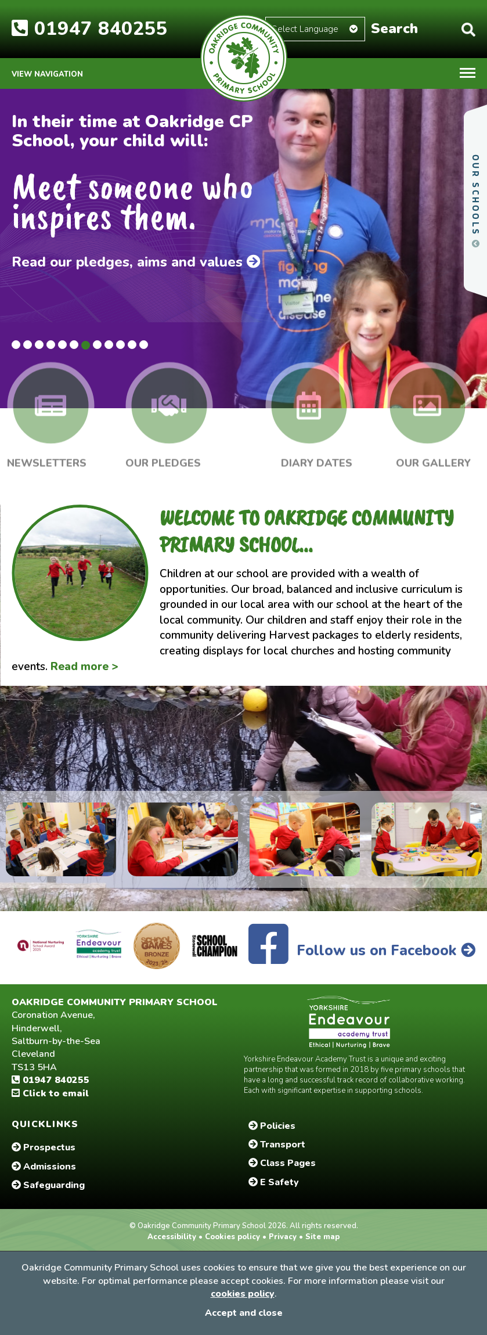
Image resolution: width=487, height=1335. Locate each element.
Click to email (50, 1093)
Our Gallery (433, 458)
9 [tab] (108, 344)
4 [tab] (50, 344)
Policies (271, 1126)
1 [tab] (16, 344)
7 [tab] (85, 345)
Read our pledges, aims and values (136, 262)
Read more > (84, 666)
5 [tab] (62, 344)
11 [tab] (132, 344)
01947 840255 (90, 28)
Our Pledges (163, 458)
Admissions (44, 1166)
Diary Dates (316, 458)
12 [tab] (143, 344)
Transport (276, 1144)
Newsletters (46, 458)
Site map (321, 1237)
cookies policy (243, 1293)
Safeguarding (48, 1185)
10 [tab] (120, 344)
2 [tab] (27, 344)
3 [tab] (39, 344)
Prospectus (43, 1147)
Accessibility (173, 1237)
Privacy (282, 1237)
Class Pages (282, 1163)
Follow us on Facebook (361, 950)
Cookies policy (232, 1237)
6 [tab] (74, 344)
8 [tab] (97, 344)
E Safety (273, 1182)
